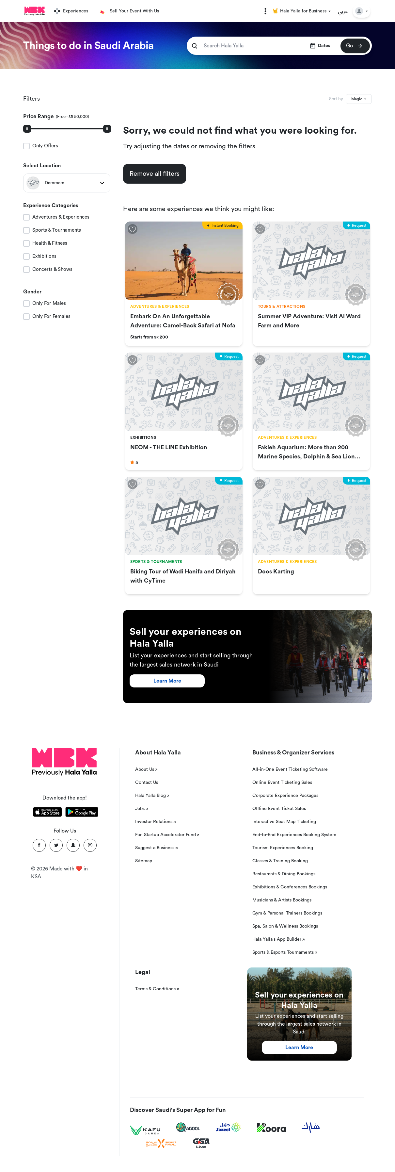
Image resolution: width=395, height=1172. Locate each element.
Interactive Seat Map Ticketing (284, 821)
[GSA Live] (201, 1143)
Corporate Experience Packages (285, 795)
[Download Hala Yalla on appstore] (47, 813)
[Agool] (188, 1127)
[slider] (27, 129)
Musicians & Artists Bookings (281, 900)
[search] (194, 46)
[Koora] (271, 1127)
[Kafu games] (145, 1130)
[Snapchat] (73, 845)
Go (354, 45)
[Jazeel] (228, 1127)
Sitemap (143, 861)
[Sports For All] (161, 1143)
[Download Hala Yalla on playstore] (81, 813)
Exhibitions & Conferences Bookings (289, 887)
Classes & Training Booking (280, 861)
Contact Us (146, 782)
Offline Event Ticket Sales (279, 808)
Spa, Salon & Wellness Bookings (285, 926)
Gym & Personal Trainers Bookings (287, 913)
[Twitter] (56, 845)
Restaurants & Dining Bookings (283, 874)
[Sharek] (311, 1127)
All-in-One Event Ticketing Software (290, 769)
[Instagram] (90, 845)
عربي (343, 11)
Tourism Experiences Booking (282, 848)
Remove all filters (155, 174)
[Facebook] (39, 845)
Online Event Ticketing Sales (282, 782)
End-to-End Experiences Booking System (294, 835)
